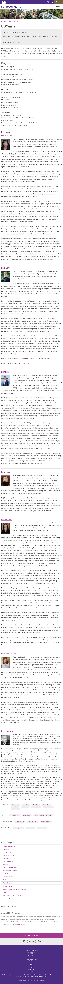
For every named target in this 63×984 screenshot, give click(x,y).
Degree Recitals (8, 861)
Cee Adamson (6, 135)
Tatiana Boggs (15, 809)
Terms (31, 966)
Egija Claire (5, 472)
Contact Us (31, 971)
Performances (26, 815)
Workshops (6, 898)
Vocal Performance (46, 821)
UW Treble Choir (42, 828)
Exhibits (5, 864)
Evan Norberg (7, 731)
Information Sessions (10, 871)
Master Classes (8, 877)
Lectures (5, 874)
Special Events (7, 886)
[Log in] (47, 2)
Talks (4, 892)
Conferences (7, 858)
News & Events (7, 21)
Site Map (31, 968)
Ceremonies (7, 852)
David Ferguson (36, 807)
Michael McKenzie (8, 653)
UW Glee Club (30, 828)
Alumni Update (31, 969)
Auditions (6, 849)
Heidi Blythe (6, 267)
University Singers (18, 828)
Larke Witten (6, 519)
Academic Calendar (9, 846)
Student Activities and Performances (43, 815)
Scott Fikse (5, 371)
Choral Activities (20, 821)
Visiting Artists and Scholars (12, 895)
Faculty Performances (10, 868)
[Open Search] (52, 2)
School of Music (11, 7)
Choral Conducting (32, 821)
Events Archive (15, 21)
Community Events (14, 815)
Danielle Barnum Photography (20, 363)
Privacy (31, 964)
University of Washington (29, 980)
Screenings (6, 883)
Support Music (31, 935)
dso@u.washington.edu (18, 924)
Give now (58, 2)
